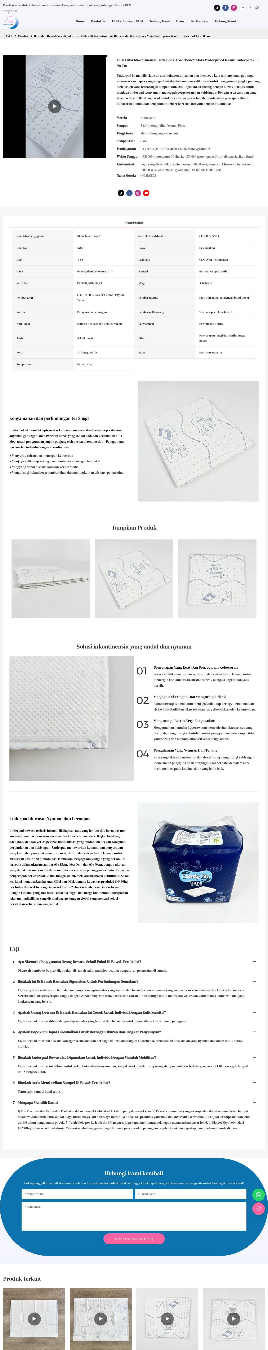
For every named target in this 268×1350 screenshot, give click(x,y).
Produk (23, 36)
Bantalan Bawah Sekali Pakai (54, 36)
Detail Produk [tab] (134, 223)
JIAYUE (8, 36)
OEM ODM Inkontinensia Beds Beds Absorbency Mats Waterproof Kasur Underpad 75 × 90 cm (145, 36)
